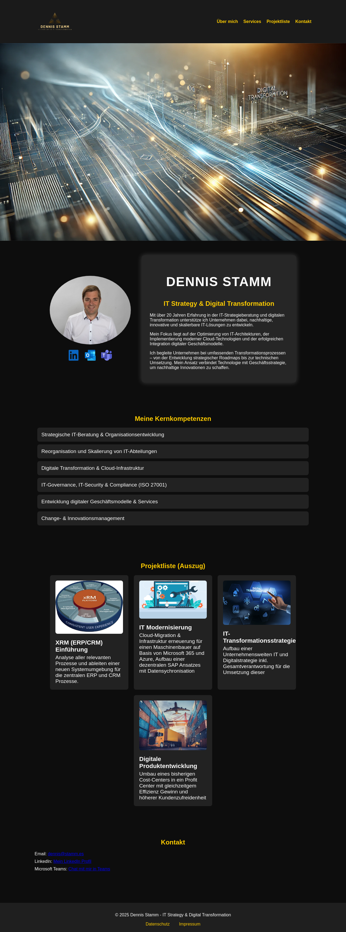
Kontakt (303, 21)
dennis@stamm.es (66, 853)
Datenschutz (158, 924)
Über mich (227, 21)
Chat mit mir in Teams (89, 869)
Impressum (189, 924)
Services (252, 21)
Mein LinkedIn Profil (72, 861)
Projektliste (278, 21)
